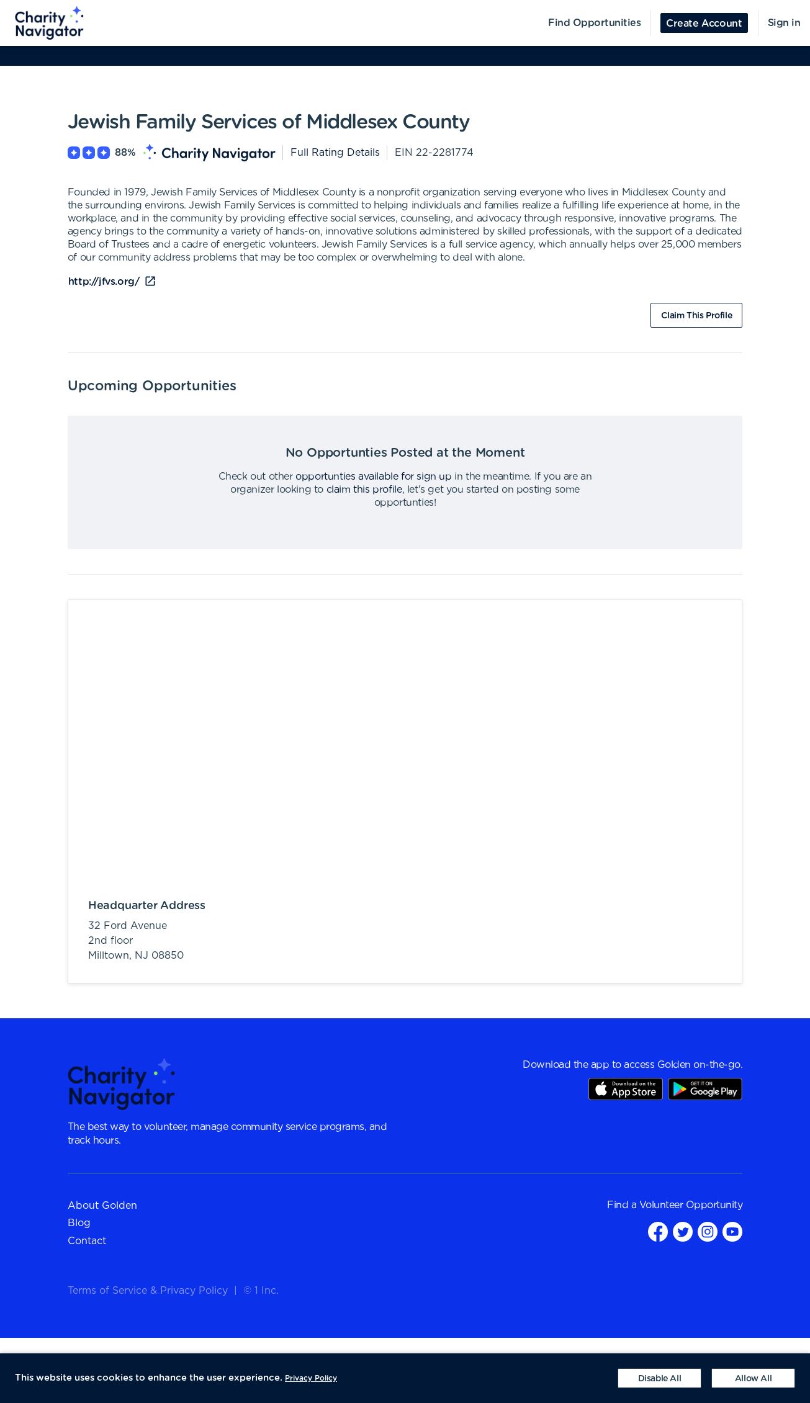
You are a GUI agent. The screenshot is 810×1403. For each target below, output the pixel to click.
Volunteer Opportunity (691, 1205)
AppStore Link (625, 1089)
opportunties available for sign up (373, 477)
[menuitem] (42, 23)
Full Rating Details (335, 153)
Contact (87, 1241)
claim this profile (364, 490)
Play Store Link (705, 1089)
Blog (79, 1223)
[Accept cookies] (753, 1378)
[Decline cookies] (659, 1378)
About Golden (102, 1206)
